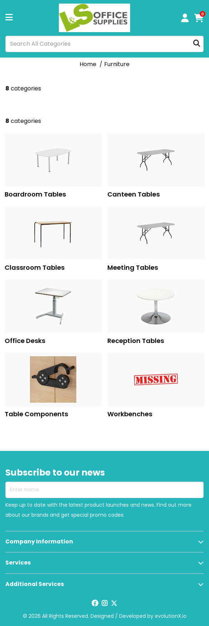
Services (18, 562)
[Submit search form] (196, 44)
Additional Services (34, 584)
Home (88, 64)
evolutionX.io (171, 616)
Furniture (116, 64)
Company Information (39, 541)
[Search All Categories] (104, 44)
